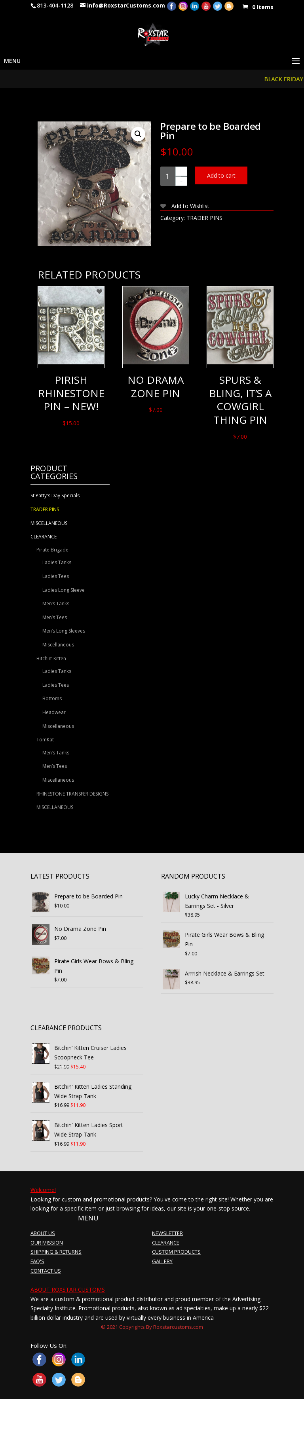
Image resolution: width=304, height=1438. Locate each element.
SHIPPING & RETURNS (56, 1251)
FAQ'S (37, 1261)
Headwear (54, 712)
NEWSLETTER (167, 1233)
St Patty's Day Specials (55, 495)
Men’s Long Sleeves (63, 630)
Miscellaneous (58, 644)
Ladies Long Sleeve (63, 590)
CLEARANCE (43, 536)
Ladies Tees (55, 576)
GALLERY (162, 1261)
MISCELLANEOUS (48, 523)
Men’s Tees (54, 617)
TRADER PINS (204, 218)
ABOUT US (42, 1233)
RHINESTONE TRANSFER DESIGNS (72, 793)
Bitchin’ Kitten (51, 658)
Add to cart (221, 175)
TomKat (45, 739)
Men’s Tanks (55, 603)
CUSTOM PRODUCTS (176, 1251)
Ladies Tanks (56, 562)
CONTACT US (45, 1270)
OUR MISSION (46, 1242)
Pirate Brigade (52, 549)
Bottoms (52, 698)
